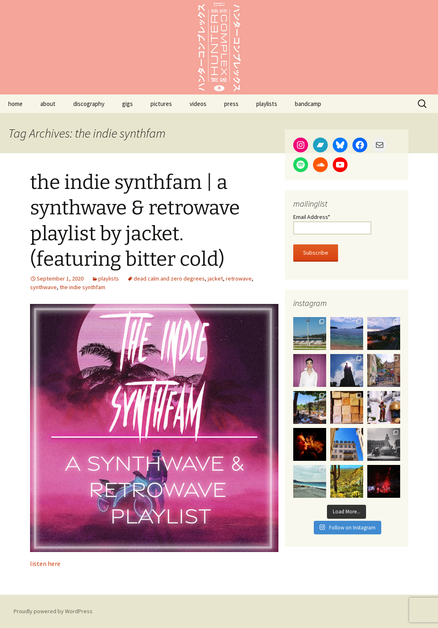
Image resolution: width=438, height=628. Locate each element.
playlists (266, 104)
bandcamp (308, 104)
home (15, 104)
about (48, 104)
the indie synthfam (82, 287)
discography (88, 104)
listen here (45, 563)
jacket (215, 278)
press (231, 104)
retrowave (239, 278)
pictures (161, 104)
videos (198, 104)
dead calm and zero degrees (169, 278)
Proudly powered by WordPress (53, 611)
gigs (127, 104)
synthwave (43, 287)
